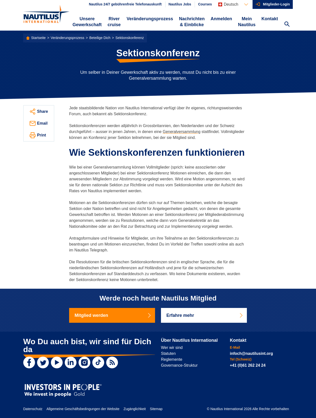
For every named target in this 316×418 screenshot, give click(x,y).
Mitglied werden (113, 315)
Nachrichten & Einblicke (192, 21)
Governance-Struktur (179, 365)
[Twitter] (43, 362)
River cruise (114, 21)
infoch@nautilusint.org (251, 353)
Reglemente (171, 359)
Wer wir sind (172, 347)
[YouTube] (57, 362)
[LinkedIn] (71, 362)
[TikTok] (98, 362)
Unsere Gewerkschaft (87, 21)
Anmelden (221, 18)
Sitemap (156, 409)
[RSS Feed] (112, 362)
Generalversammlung (181, 132)
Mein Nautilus (247, 21)
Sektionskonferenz (130, 38)
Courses (205, 4)
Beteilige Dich (100, 38)
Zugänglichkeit (134, 409)
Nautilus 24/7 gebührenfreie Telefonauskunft (125, 4)
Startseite (38, 38)
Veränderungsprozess (150, 18)
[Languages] (233, 4)
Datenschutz (32, 409)
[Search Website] (287, 25)
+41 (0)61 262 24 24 (248, 365)
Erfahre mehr (204, 315)
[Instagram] (84, 362)
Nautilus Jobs (180, 4)
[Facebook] (29, 362)
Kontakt (269, 18)
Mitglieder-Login (276, 4)
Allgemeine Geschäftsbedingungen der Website (82, 409)
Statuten (168, 353)
